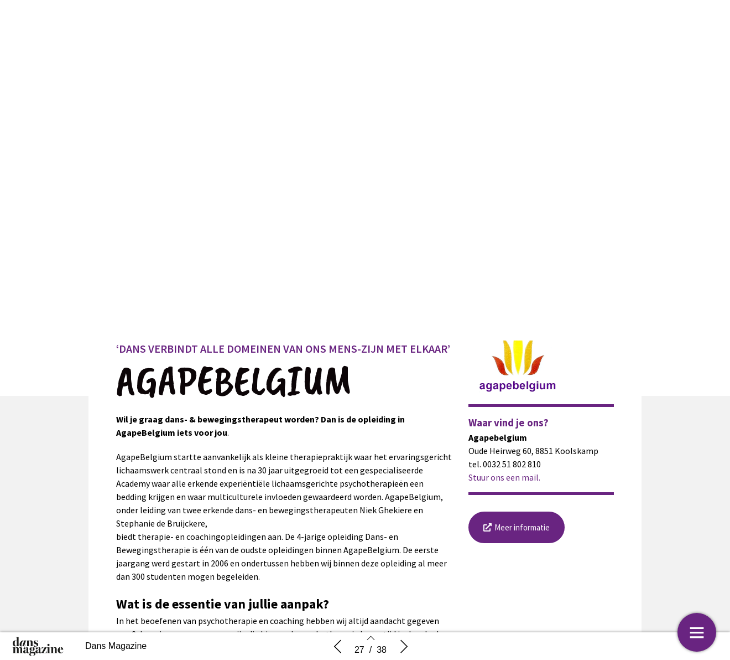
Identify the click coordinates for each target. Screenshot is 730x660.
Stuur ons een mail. (504, 484)
